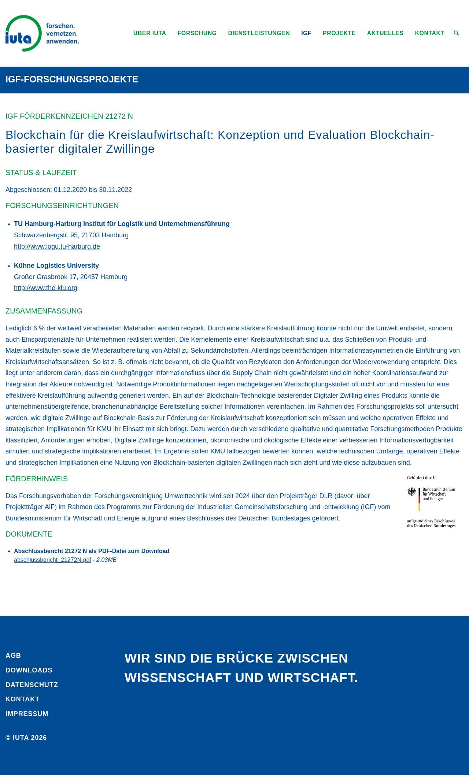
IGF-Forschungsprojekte (72, 79)
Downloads (28, 670)
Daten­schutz (31, 685)
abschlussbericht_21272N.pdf (52, 560)
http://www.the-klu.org (45, 288)
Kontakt (22, 699)
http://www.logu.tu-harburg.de (57, 246)
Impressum (26, 713)
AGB (13, 655)
